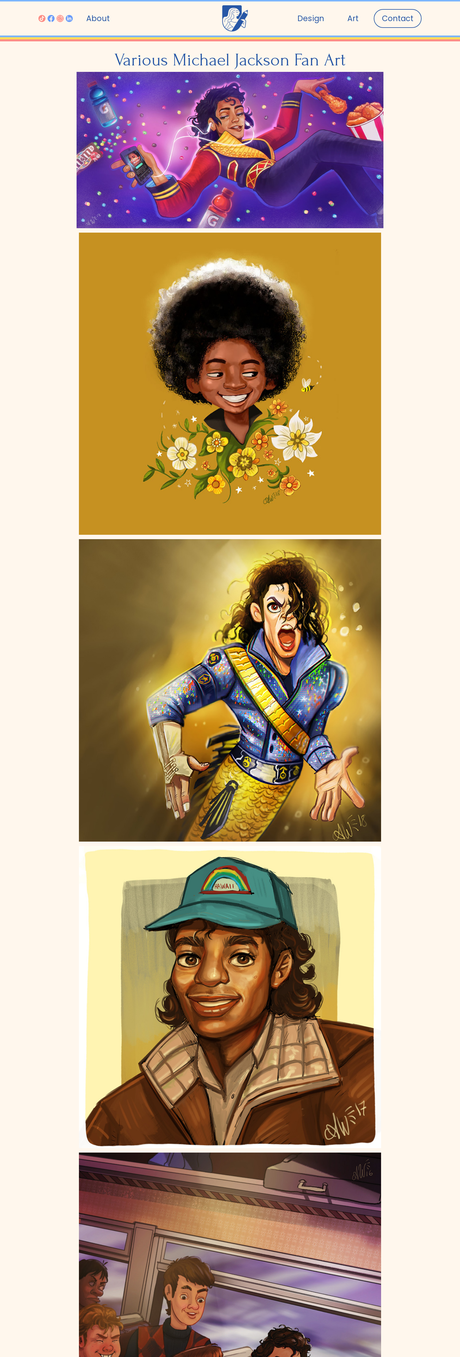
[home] (235, 18)
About (98, 18)
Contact (397, 18)
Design (310, 18)
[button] (353, 18)
